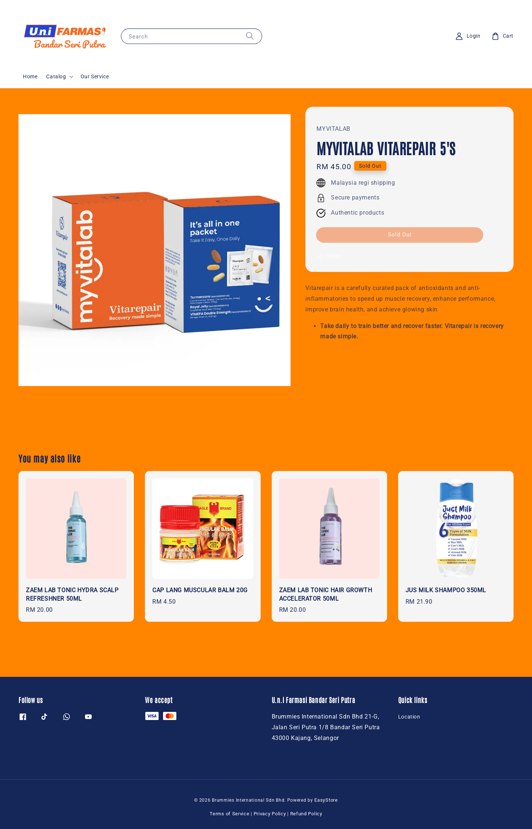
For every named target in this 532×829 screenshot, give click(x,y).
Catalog (56, 76)
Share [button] (328, 256)
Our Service (95, 76)
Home (30, 76)
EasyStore (326, 800)
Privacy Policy (270, 813)
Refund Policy (306, 813)
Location (409, 717)
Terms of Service (229, 813)
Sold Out (400, 234)
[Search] (250, 36)
